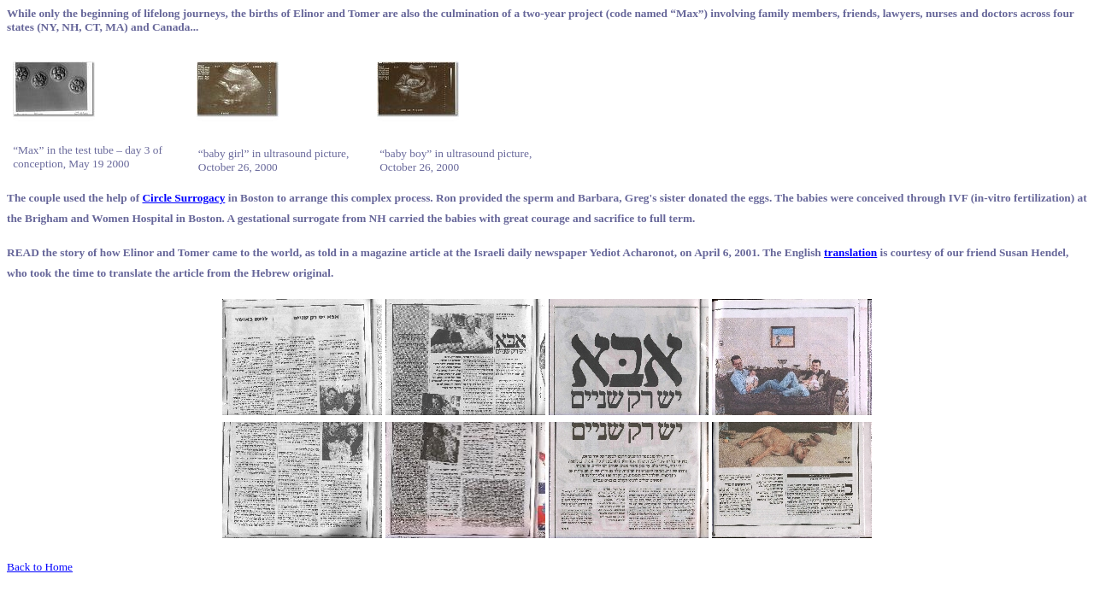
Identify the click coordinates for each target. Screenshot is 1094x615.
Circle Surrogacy (183, 197)
